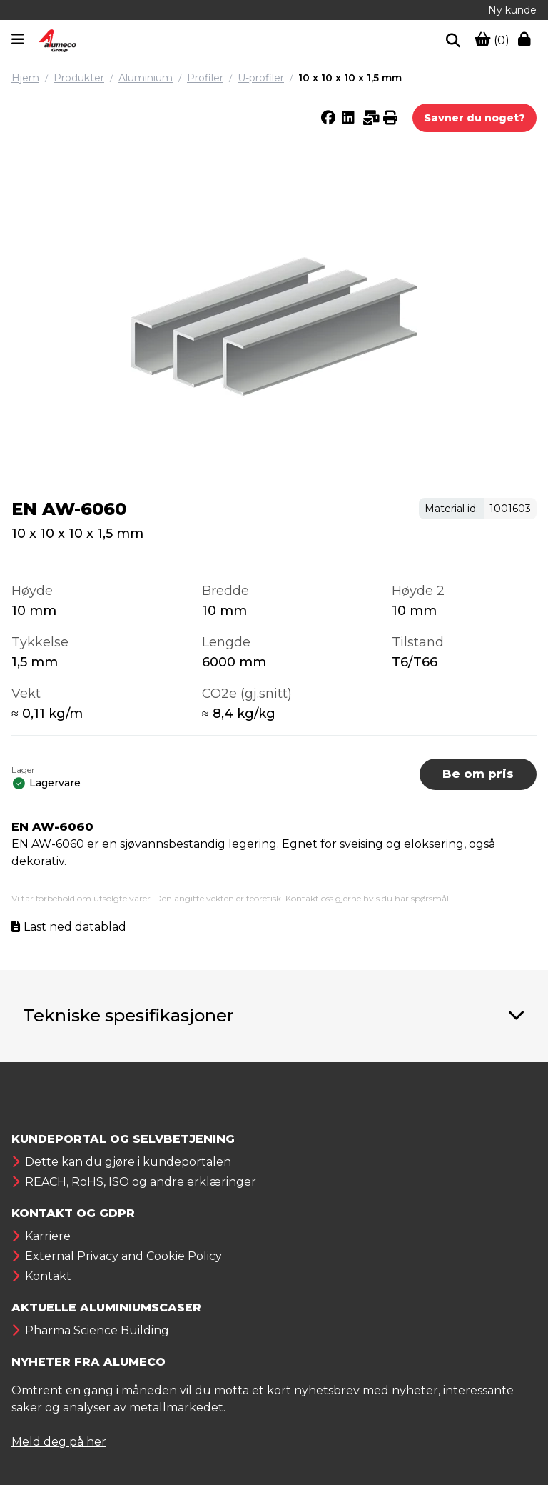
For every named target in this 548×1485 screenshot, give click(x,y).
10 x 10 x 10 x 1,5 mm (350, 77)
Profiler (205, 77)
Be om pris (478, 774)
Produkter (79, 77)
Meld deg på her (58, 1442)
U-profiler (261, 77)
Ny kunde (512, 10)
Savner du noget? (474, 117)
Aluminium (145, 77)
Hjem (25, 77)
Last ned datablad (75, 927)
